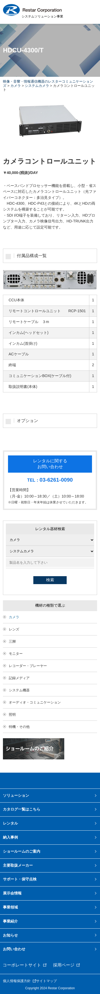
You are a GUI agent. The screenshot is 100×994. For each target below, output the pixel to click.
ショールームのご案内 (21, 851)
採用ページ (63, 965)
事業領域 (10, 907)
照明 (12, 715)
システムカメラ (37, 86)
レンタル (10, 823)
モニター (16, 654)
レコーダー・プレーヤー (28, 666)
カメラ (15, 86)
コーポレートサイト (22, 965)
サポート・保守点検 (20, 879)
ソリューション (16, 795)
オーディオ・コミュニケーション (35, 702)
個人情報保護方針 (17, 981)
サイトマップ (46, 981)
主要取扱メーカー (18, 865)
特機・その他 (19, 727)
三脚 (12, 641)
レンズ (14, 629)
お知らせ (10, 935)
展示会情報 (12, 893)
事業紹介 (10, 921)
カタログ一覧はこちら (21, 809)
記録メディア (19, 678)
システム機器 (19, 690)
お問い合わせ (14, 949)
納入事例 (10, 837)
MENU (89, 11)
